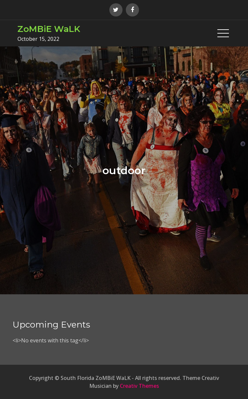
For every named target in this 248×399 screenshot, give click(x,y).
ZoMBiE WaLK (48, 29)
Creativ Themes (139, 385)
